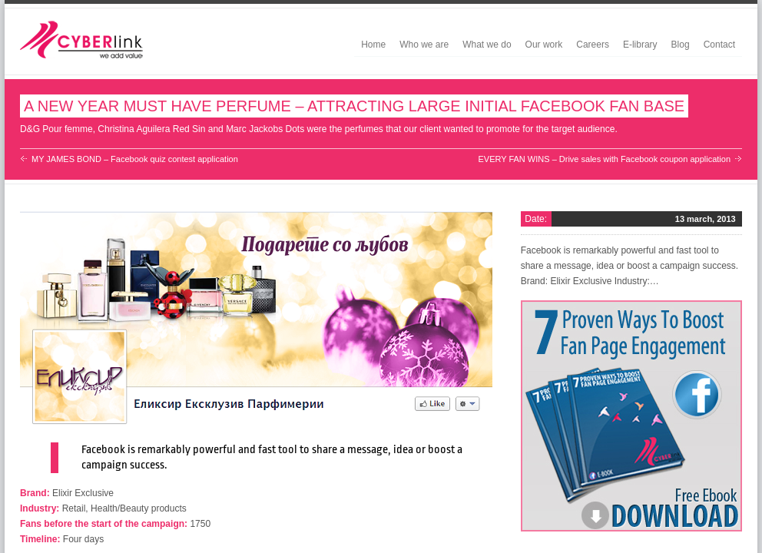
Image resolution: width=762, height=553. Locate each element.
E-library (640, 44)
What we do (486, 44)
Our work (544, 44)
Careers (592, 44)
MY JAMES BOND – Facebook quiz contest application (134, 159)
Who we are (424, 44)
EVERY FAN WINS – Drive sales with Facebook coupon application (604, 159)
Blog (680, 44)
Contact (719, 44)
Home (373, 44)
